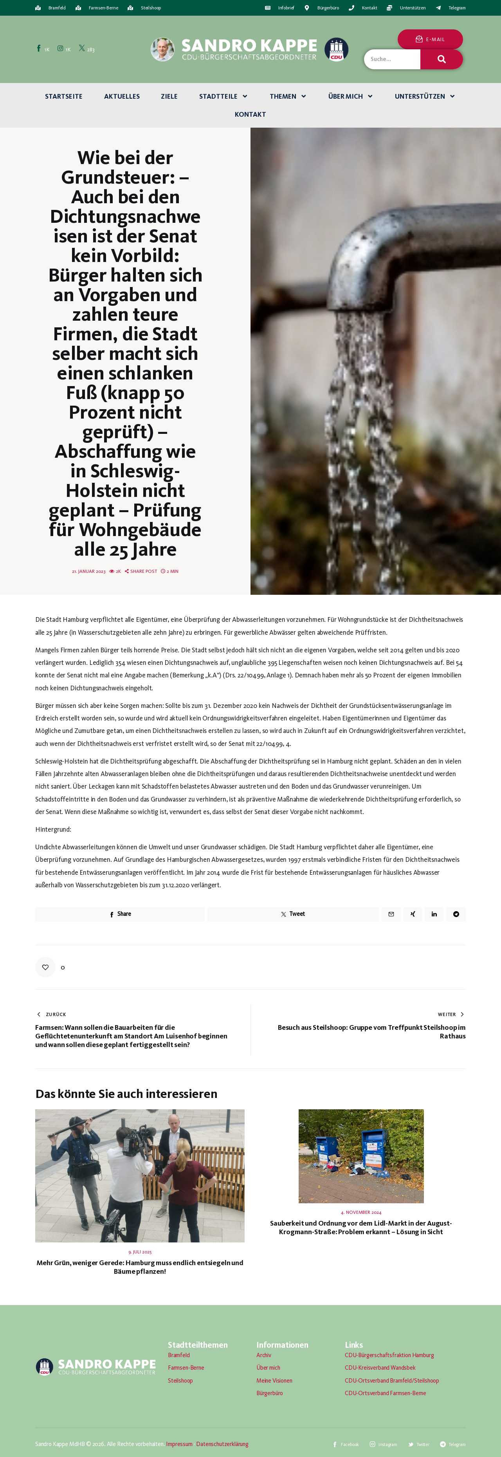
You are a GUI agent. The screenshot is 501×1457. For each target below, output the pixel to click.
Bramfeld (179, 1355)
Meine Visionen (274, 1380)
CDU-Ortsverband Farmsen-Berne (385, 1393)
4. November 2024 (361, 1212)
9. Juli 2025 (139, 1252)
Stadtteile (224, 96)
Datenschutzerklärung (222, 1444)
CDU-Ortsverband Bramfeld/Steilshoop (392, 1380)
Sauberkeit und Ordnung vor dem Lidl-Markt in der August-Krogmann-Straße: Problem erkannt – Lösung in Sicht (361, 1227)
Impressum (179, 1444)
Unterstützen (425, 96)
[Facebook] (43, 49)
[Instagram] (64, 49)
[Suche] (441, 59)
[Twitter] (87, 49)
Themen (288, 96)
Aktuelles (122, 96)
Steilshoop (180, 1380)
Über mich (351, 96)
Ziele (169, 96)
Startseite (64, 96)
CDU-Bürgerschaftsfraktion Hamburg (389, 1355)
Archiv (263, 1355)
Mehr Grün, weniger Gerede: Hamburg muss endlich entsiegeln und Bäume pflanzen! (139, 1267)
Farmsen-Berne (186, 1367)
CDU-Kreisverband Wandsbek (380, 1367)
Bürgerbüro (269, 1393)
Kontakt (250, 114)
